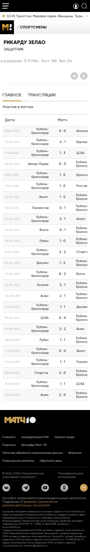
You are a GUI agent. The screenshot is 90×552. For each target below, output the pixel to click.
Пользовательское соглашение (70, 475)
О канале (9, 437)
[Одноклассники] (84, 76)
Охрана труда (64, 437)
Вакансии (75, 452)
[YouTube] (45, 488)
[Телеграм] (26, 488)
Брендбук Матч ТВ (33, 445)
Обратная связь (51, 460)
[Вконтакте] (74, 76)
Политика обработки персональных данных (32, 452)
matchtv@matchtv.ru (35, 545)
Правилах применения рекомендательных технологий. (30, 503)
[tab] (11, 95)
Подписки (9, 445)
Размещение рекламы (18, 460)
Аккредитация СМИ (35, 437)
